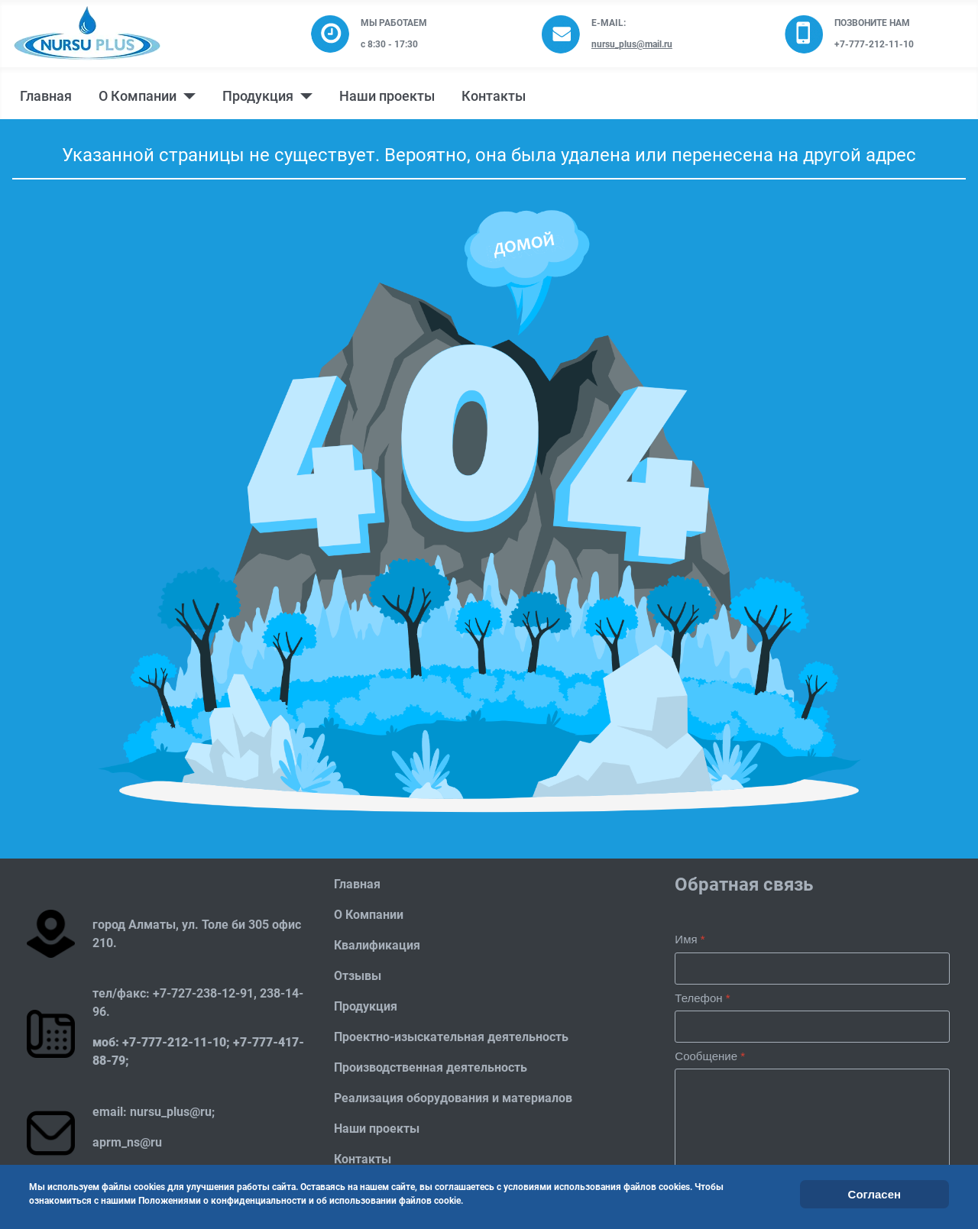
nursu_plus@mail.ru (631, 44)
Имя (689, 939)
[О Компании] (186, 96)
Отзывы (357, 976)
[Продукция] (303, 96)
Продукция (257, 96)
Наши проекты (387, 96)
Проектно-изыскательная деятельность (451, 1037)
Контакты (493, 96)
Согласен (875, 1194)
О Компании (137, 96)
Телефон (702, 997)
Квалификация (377, 945)
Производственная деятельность (430, 1067)
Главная (46, 96)
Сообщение (710, 1056)
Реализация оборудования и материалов (453, 1098)
